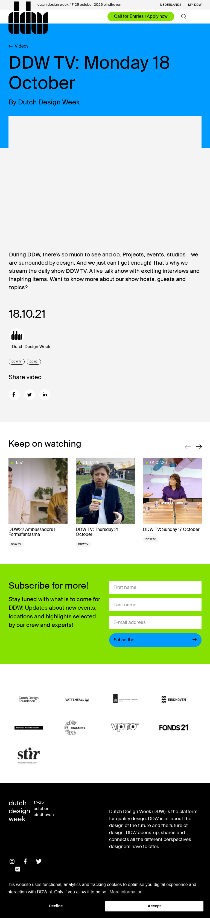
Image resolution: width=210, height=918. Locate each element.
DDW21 (34, 361)
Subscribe (155, 640)
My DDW (195, 5)
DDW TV (16, 361)
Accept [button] (154, 906)
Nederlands (171, 5)
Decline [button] (56, 906)
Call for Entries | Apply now (141, 16)
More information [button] (126, 892)
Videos (18, 46)
